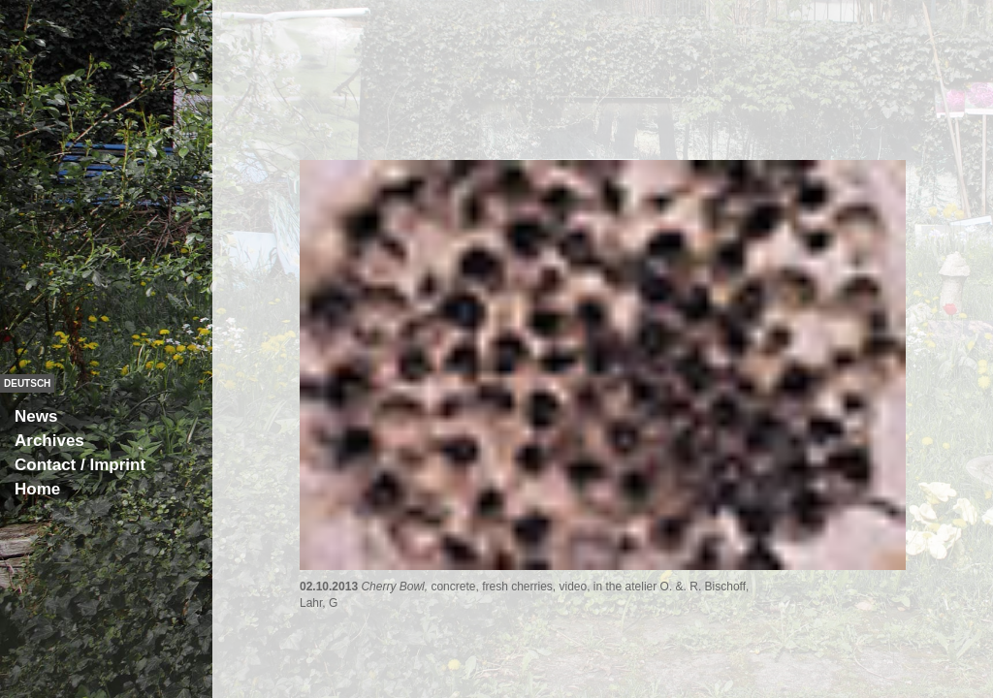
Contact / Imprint (80, 465)
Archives (49, 440)
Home (37, 489)
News (36, 416)
